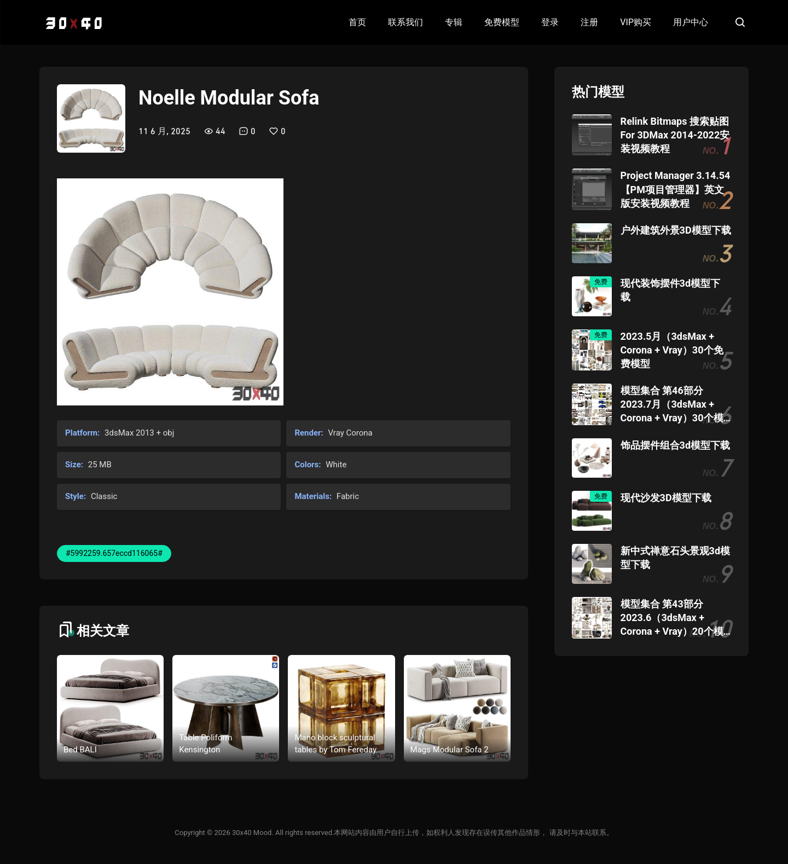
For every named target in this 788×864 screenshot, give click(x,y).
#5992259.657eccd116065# (114, 553)
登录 (550, 22)
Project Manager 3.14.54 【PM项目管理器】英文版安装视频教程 (676, 189)
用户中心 (690, 22)
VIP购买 (635, 22)
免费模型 (501, 22)
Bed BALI (80, 750)
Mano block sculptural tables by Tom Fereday (335, 744)
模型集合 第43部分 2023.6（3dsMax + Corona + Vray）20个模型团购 (672, 618)
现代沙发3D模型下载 (666, 497)
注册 (589, 22)
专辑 (453, 22)
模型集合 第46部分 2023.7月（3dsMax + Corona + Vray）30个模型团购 (672, 405)
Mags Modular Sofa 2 (449, 750)
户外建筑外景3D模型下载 (676, 230)
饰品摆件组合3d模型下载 (675, 445)
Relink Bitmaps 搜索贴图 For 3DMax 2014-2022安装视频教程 (675, 134)
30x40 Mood (251, 832)
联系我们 (405, 22)
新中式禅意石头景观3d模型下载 (675, 557)
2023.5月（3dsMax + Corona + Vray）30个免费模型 (672, 349)
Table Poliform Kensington (205, 744)
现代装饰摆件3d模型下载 (670, 290)
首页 (357, 22)
